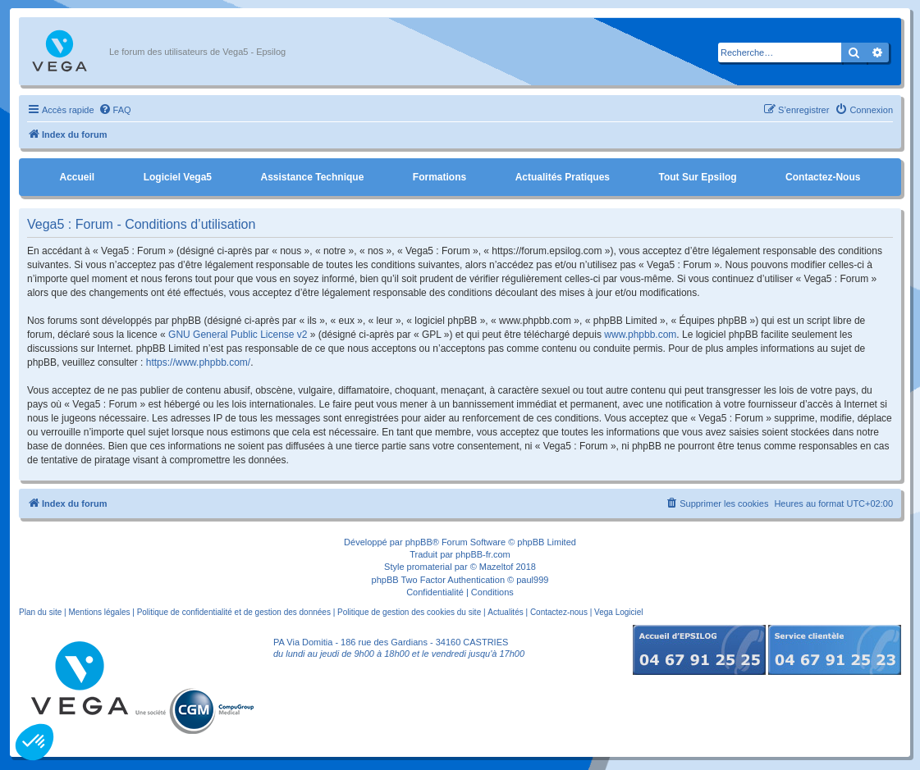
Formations (439, 177)
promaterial (429, 567)
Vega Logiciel (618, 612)
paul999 (532, 580)
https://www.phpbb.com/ (198, 362)
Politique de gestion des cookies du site (409, 612)
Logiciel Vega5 (178, 177)
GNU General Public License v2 (237, 334)
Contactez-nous (822, 177)
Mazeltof (496, 567)
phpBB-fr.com (482, 554)
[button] (34, 742)
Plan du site (40, 612)
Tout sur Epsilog (698, 177)
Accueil (76, 177)
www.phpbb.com (640, 334)
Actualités (505, 612)
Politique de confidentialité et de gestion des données (234, 612)
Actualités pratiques (562, 177)
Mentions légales (99, 612)
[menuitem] (114, 110)
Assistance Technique (312, 177)
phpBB (419, 542)
